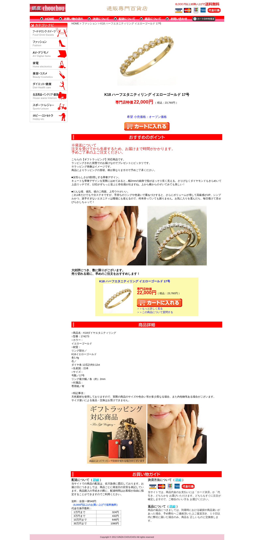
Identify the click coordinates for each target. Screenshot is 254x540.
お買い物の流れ (71, 19)
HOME (47, 19)
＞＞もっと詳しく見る (150, 308)
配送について (125, 19)
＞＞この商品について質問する (155, 312)
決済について (99, 19)
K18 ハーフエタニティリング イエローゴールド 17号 (134, 281)
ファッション (89, 23)
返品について (151, 19)
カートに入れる (146, 126)
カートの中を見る (203, 19)
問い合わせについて (177, 19)
